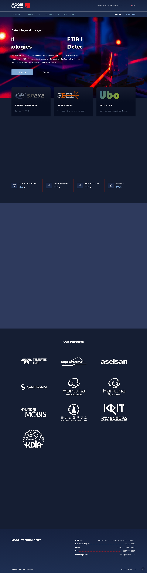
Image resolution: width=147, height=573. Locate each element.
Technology (47, 14)
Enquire (22, 72)
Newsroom (64, 14)
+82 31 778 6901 (125, 14)
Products (30, 14)
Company (15, 14)
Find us (46, 72)
